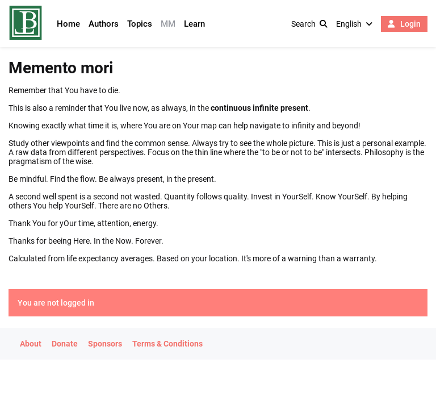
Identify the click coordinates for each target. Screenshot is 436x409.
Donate (65, 343)
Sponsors (105, 343)
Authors (104, 24)
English (354, 23)
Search (309, 23)
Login (404, 23)
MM (168, 24)
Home (68, 24)
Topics (139, 24)
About (30, 343)
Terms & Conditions (167, 343)
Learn (194, 24)
